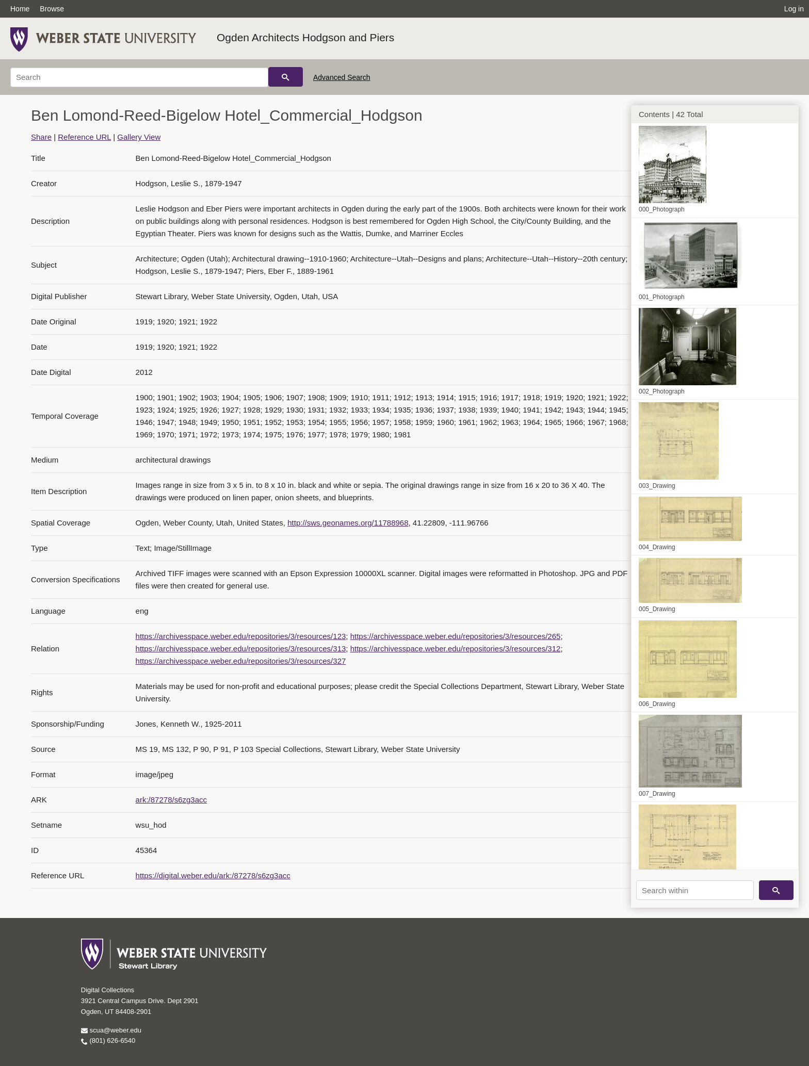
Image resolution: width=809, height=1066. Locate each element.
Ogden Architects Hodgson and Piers (305, 37)
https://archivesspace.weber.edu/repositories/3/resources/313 (241, 648)
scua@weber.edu (111, 1030)
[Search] (139, 77)
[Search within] (695, 890)
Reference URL (84, 137)
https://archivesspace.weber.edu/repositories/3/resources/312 (455, 648)
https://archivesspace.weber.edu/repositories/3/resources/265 (455, 636)
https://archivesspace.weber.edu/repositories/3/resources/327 (241, 661)
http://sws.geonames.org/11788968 (347, 522)
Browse (52, 9)
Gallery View (138, 137)
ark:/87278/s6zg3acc (171, 799)
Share (41, 137)
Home (19, 9)
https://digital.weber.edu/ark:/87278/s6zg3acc (213, 875)
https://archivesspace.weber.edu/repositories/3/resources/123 (241, 636)
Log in (794, 9)
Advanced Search (341, 77)
